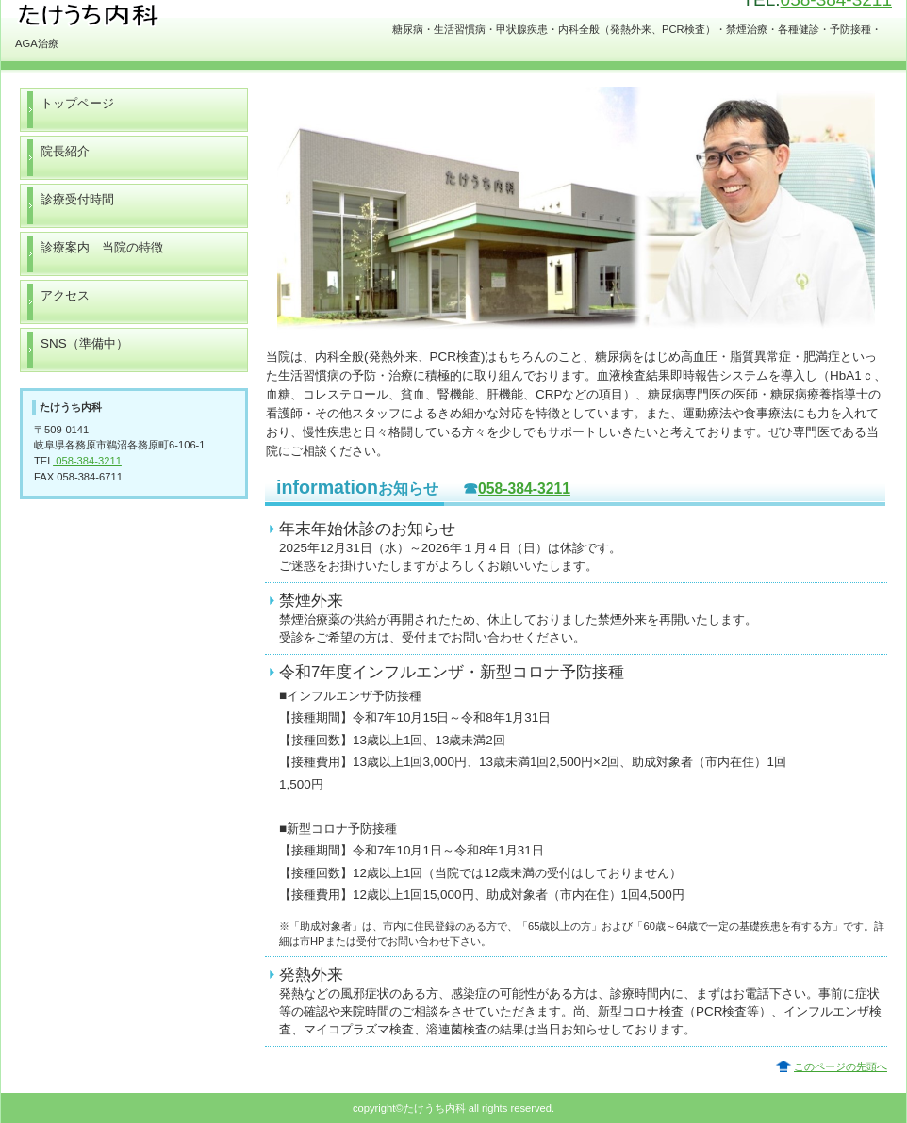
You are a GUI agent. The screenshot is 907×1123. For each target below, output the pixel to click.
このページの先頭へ (840, 1066)
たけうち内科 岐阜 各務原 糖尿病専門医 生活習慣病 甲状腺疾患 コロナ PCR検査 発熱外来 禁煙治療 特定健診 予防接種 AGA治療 (203, 16)
